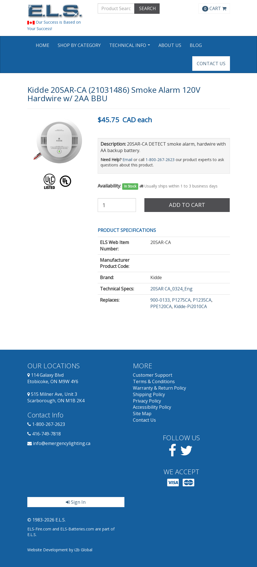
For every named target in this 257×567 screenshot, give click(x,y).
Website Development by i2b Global (59, 549)
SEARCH (147, 8)
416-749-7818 (46, 434)
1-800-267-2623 (160, 159)
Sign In (76, 502)
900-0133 (160, 300)
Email (127, 159)
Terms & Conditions (154, 381)
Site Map (142, 413)
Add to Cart (187, 205)
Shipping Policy (149, 394)
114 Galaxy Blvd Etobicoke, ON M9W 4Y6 (52, 378)
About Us (169, 45)
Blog (196, 45)
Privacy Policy (147, 401)
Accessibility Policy (152, 407)
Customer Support (152, 375)
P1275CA (181, 300)
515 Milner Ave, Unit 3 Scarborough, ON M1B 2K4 (55, 397)
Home (42, 45)
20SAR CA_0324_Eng (171, 289)
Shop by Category (79, 45)
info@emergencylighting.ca (61, 443)
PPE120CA (161, 306)
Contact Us (211, 63)
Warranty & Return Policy (159, 388)
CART (214, 8)
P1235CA (202, 300)
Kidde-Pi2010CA (190, 306)
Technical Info (130, 47)
